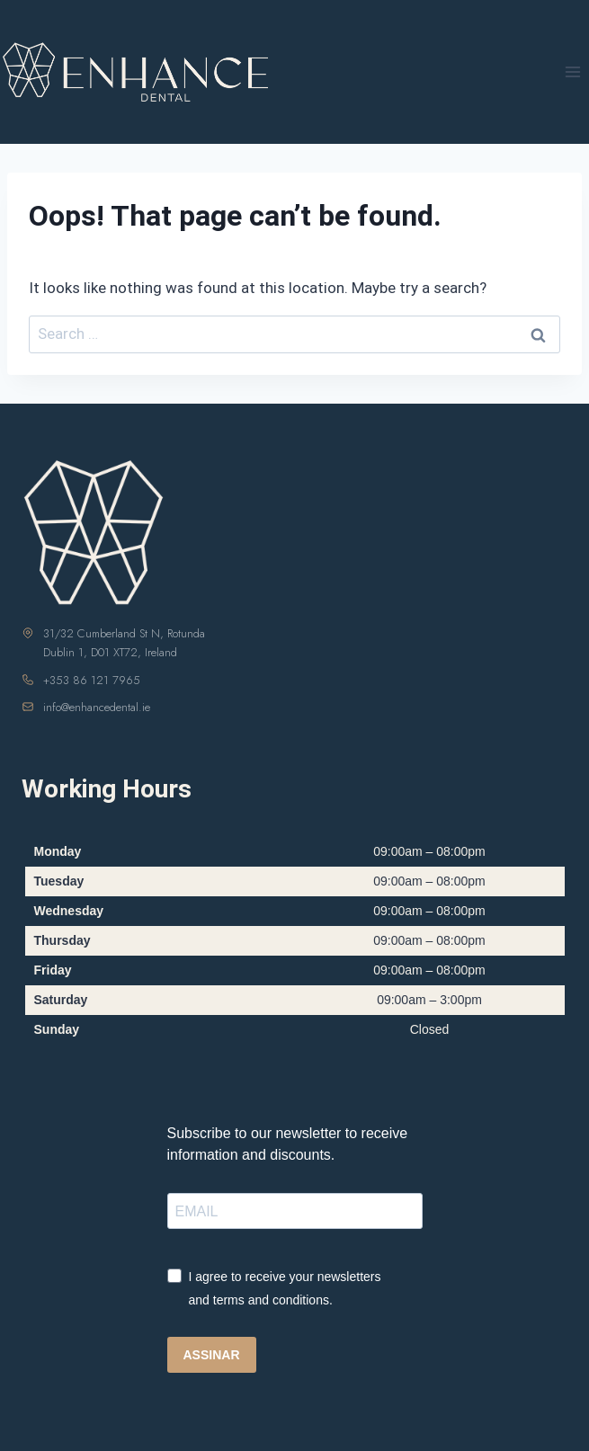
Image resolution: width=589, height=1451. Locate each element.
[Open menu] (572, 71)
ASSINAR (211, 1355)
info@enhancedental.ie (96, 707)
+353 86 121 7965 (91, 680)
